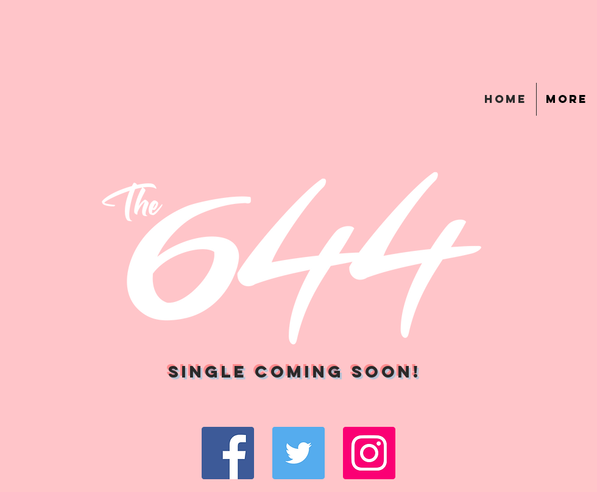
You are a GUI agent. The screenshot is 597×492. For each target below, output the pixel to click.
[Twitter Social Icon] (298, 453)
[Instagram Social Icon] (369, 453)
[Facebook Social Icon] (228, 453)
